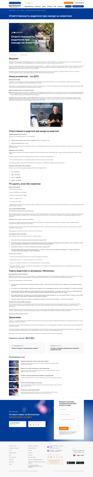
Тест (68, 6)
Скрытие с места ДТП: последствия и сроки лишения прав (37, 368)
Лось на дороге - (13, 230)
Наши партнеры (12, 453)
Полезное (11, 459)
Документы (11, 462)
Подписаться (29, 3)
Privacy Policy (73, 471)
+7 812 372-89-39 (79, 3)
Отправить (64, 429)
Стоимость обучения (14, 448)
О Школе (49, 6)
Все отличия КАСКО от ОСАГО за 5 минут (18, 313)
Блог (55, 6)
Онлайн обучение (77, 6)
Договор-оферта (32, 457)
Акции (44, 6)
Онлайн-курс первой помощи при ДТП (31, 390)
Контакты (60, 6)
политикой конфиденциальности (66, 434)
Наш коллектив (12, 457)
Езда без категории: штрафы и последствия (33, 383)
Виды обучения (29, 6)
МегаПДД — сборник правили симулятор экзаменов (55, 451)
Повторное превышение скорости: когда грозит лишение (36, 361)
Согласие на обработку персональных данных (36, 463)
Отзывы (30, 450)
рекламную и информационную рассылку (67, 433)
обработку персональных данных (65, 432)
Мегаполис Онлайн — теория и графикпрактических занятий (56, 447)
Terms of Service (79, 471)
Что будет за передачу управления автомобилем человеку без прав (39, 376)
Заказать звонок (68, 2)
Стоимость (38, 6)
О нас (10, 450)
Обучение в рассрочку (33, 446)
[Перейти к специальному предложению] (46, 115)
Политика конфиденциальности (35, 459)
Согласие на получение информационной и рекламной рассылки (35, 466)
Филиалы (30, 453)
